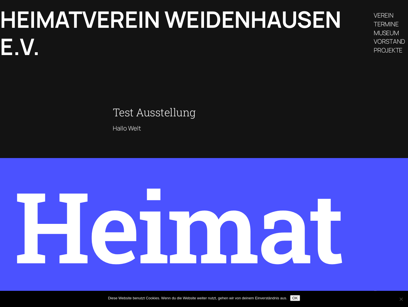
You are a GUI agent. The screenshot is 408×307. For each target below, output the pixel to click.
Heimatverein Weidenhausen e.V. (170, 33)
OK (295, 298)
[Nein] (401, 299)
